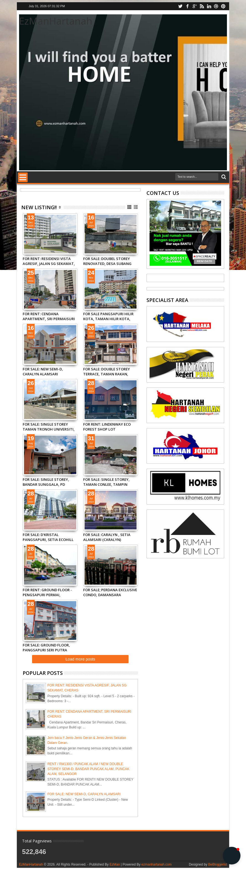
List (136, 207)
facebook (187, 6)
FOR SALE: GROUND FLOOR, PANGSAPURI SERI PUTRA (46, 647)
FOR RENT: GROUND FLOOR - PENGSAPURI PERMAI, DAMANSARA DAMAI (47, 592)
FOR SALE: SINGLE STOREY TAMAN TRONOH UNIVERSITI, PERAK (49, 427)
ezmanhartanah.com (157, 864)
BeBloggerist (217, 864)
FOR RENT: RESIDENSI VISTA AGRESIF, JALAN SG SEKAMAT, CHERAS (49, 261)
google (194, 6)
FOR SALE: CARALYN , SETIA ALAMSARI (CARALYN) (106, 537)
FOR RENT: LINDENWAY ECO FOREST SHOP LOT (107, 427)
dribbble (216, 6)
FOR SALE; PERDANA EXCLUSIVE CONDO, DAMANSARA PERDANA (110, 592)
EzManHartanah (31, 864)
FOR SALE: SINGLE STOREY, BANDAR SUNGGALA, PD (46, 482)
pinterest (223, 6)
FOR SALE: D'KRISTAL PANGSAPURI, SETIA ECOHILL (48, 537)
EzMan (114, 864)
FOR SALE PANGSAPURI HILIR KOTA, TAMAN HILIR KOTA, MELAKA (108, 316)
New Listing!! (39, 207)
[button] (231, 855)
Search (223, 177)
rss (201, 6)
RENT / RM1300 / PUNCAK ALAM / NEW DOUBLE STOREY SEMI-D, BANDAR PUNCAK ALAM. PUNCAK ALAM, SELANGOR (88, 769)
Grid (130, 207)
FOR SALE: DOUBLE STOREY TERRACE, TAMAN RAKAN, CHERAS (106, 371)
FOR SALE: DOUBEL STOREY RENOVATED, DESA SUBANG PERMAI (107, 261)
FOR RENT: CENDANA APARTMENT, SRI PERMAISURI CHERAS (49, 316)
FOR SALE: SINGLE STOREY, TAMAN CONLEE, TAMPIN (106, 482)
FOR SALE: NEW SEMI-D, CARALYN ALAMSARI (43, 371)
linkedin (209, 6)
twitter (180, 6)
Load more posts (80, 659)
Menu (23, 177)
